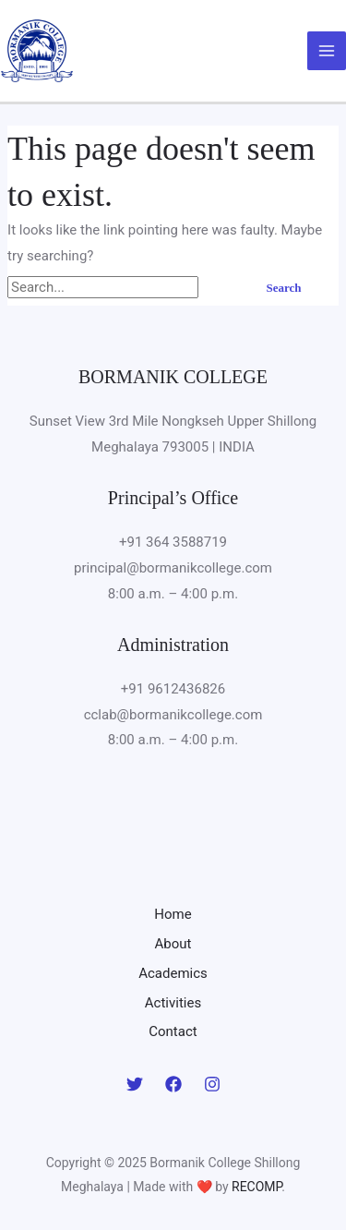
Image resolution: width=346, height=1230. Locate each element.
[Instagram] (212, 1084)
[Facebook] (173, 1084)
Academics (173, 973)
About (173, 943)
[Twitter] (134, 1084)
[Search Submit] (222, 288)
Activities (173, 1003)
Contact (173, 1031)
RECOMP (256, 1186)
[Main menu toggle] (327, 51)
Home (172, 914)
